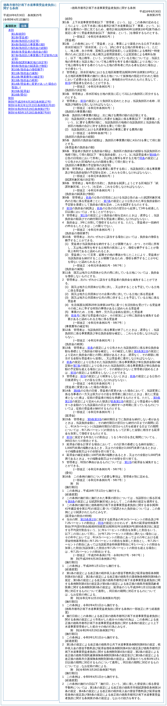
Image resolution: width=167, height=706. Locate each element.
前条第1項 (117, 401)
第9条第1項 (141, 351)
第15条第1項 (88, 519)
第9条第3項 (94, 419)
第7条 (107, 201)
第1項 (83, 215)
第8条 (153, 154)
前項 (68, 83)
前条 (88, 197)
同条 (142, 158)
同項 (100, 522)
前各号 (75, 315)
